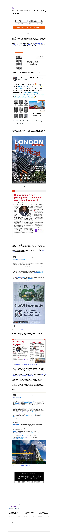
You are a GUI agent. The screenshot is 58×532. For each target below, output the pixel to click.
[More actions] (45, 8)
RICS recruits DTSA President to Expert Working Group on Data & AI (43, 513)
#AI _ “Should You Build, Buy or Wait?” (29, 513)
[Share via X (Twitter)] (14, 494)
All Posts (9, 1)
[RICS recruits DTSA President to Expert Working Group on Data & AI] (43, 507)
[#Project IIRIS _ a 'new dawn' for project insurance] (14, 507)
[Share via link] (19, 494)
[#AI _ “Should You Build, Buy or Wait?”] (29, 507)
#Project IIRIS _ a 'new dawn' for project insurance (14, 513)
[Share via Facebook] (12, 494)
